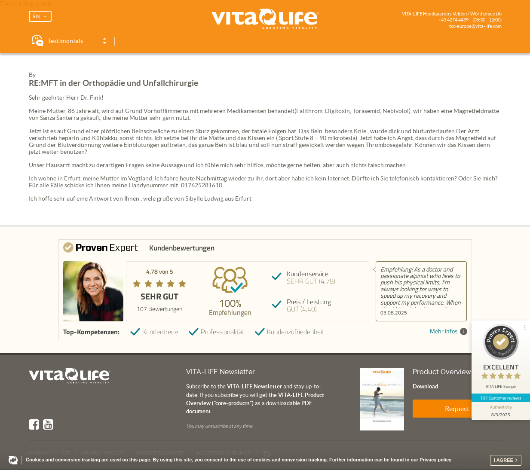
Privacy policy (435, 459)
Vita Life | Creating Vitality (265, 19)
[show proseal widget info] (501, 411)
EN (36, 16)
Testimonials (65, 40)
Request (457, 408)
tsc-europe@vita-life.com (475, 26)
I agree (503, 460)
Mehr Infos (448, 331)
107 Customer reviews (501, 398)
